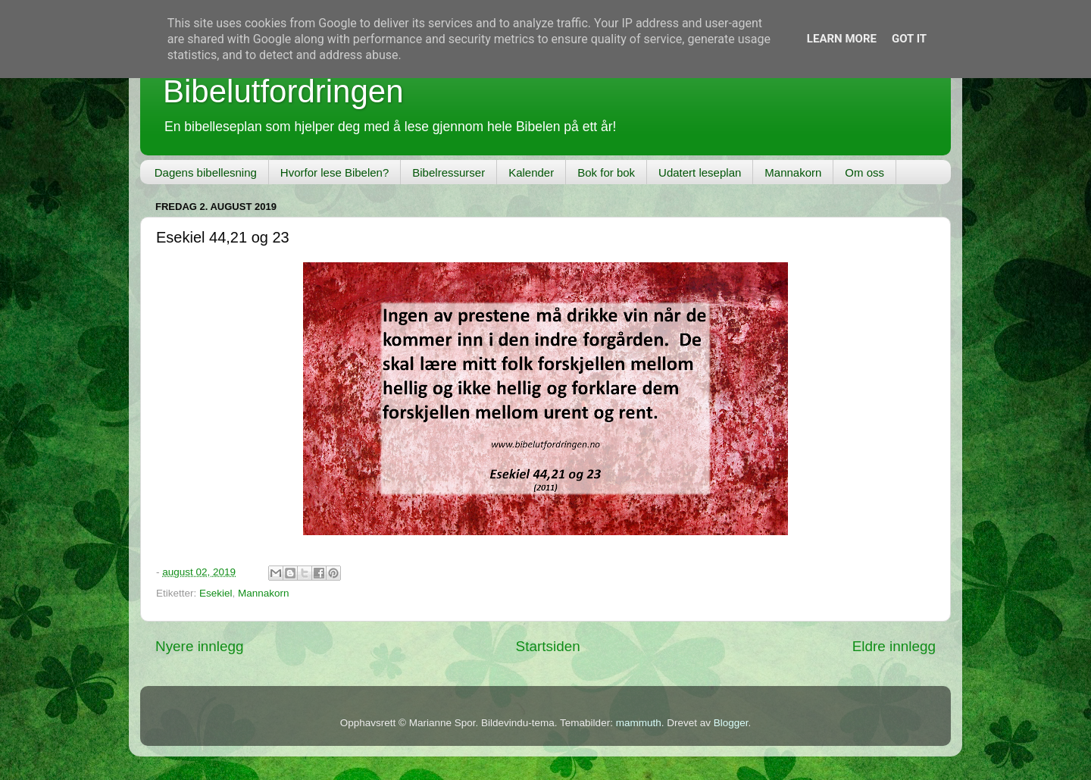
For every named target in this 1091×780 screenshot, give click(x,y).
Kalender (531, 172)
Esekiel (216, 593)
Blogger (731, 722)
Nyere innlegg (199, 646)
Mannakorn (792, 172)
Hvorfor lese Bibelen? (334, 172)
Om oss (864, 172)
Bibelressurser (448, 172)
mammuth (638, 722)
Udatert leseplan (699, 172)
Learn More (842, 38)
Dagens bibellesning (206, 172)
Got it (909, 38)
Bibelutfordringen (283, 91)
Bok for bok (606, 172)
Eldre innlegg (894, 646)
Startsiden (548, 646)
